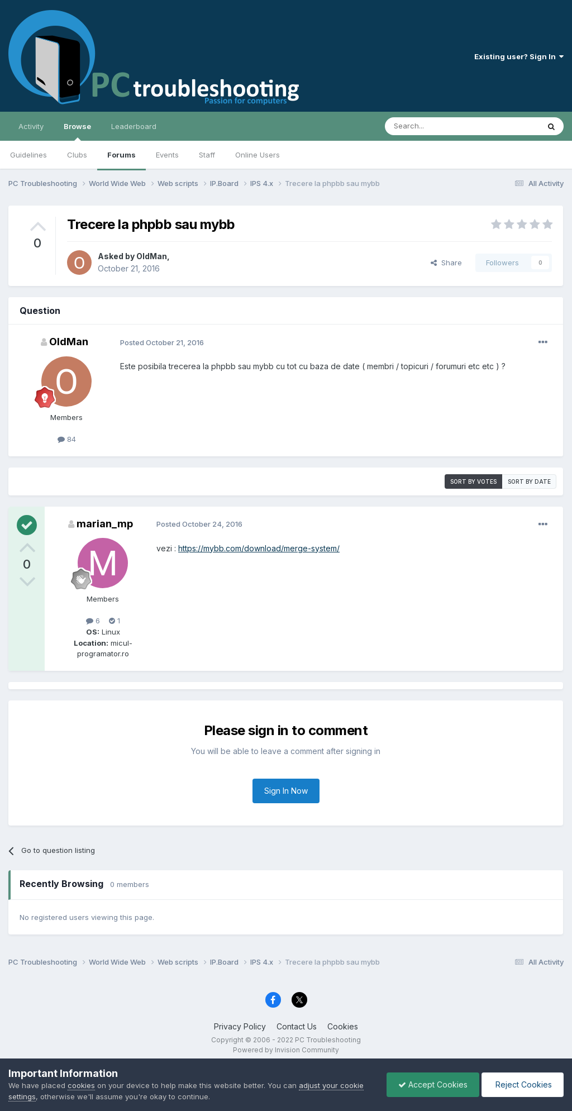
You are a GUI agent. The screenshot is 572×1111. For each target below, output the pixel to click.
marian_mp (105, 524)
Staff (207, 154)
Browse (77, 131)
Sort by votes (473, 481)
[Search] (433, 126)
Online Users (257, 154)
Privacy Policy (240, 1026)
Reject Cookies (522, 1084)
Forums (121, 154)
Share (446, 262)
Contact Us (297, 1026)
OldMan (151, 256)
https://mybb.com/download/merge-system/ (259, 548)
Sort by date (529, 481)
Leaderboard (133, 126)
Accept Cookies (433, 1084)
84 (67, 439)
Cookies (342, 1026)
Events (167, 154)
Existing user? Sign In (519, 56)
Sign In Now (286, 790)
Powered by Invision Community (286, 1050)
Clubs (77, 154)
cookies (81, 1085)
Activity (31, 126)
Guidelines (28, 154)
